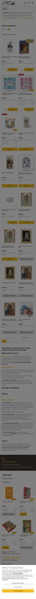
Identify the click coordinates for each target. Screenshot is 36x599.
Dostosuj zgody (18, 587)
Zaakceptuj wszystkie (18, 590)
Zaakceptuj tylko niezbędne (18, 583)
